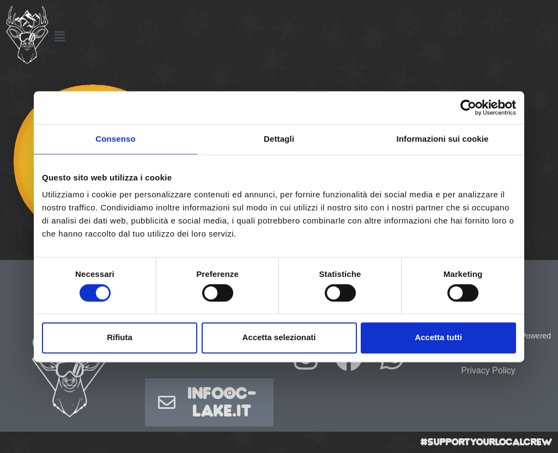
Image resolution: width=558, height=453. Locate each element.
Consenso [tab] (115, 138)
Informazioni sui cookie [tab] (443, 138)
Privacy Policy (488, 370)
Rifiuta (119, 337)
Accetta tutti (438, 337)
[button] (59, 36)
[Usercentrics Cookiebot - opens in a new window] (468, 107)
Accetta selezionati (279, 337)
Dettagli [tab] (279, 138)
